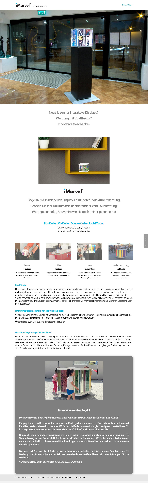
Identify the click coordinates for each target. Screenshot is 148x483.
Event (90, 265)
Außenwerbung (121, 265)
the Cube (126, 5)
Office (58, 265)
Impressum (81, 477)
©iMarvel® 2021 (24, 477)
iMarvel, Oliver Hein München (54, 477)
